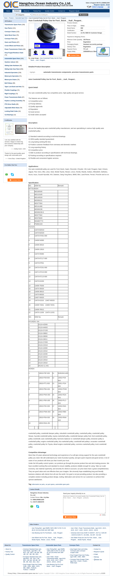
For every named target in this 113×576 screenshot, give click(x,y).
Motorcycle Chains (11, 79)
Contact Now (75, 55)
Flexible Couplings (11, 90)
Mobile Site (98, 559)
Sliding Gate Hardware (12, 65)
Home (8, 11)
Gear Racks (8, 28)
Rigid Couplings (10, 93)
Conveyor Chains (10, 31)
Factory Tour (37, 11)
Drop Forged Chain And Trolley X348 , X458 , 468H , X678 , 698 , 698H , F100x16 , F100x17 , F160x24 (32, 567)
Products (16, 11)
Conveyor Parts (10, 38)
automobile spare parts (62, 484)
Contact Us (61, 11)
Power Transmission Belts (13, 97)
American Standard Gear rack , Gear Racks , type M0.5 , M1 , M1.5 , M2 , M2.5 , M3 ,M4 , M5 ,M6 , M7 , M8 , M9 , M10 (32, 551)
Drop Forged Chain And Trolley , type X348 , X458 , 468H (80, 556)
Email (108, 5)
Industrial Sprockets (11, 72)
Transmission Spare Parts (13, 24)
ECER (103, 573)
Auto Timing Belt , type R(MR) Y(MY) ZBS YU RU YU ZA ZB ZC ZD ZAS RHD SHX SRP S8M (56, 551)
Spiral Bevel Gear (10, 35)
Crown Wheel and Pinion (13, 45)
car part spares (50, 484)
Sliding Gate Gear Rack (12, 69)
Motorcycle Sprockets (12, 76)
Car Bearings (9, 115)
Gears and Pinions (10, 42)
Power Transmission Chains (14, 49)
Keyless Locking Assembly (13, 101)
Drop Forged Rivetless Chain (14, 53)
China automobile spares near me (27, 573)
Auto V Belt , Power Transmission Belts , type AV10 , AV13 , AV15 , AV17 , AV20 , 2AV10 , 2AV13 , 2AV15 (56, 559)
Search (84, 15)
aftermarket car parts (38, 484)
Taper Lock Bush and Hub (13, 86)
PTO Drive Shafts (10, 104)
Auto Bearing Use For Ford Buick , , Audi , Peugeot (47, 533)
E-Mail (96, 554)
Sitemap (96, 557)
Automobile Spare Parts (21, 18)
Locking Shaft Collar (11, 111)
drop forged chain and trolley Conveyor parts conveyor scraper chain (78, 550)
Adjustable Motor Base (12, 108)
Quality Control (49, 11)
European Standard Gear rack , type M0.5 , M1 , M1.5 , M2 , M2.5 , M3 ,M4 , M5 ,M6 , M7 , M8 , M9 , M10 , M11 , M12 (32, 559)
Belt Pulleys (8, 83)
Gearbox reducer (10, 62)
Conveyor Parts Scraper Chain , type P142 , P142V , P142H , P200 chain (79, 561)
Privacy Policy (12, 573)
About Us (26, 11)
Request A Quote (99, 5)
